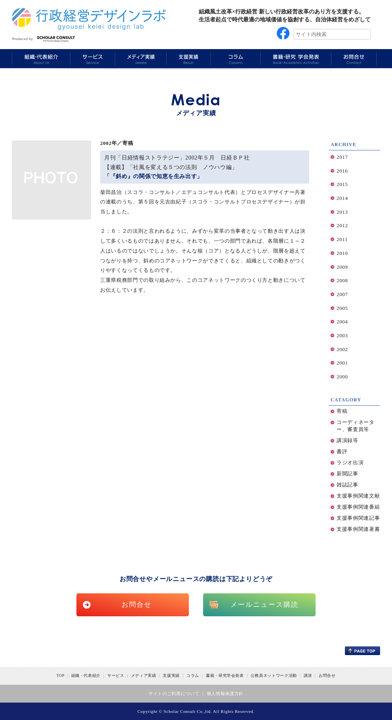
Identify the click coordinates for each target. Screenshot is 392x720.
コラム (192, 675)
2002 (342, 349)
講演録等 (347, 440)
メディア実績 (143, 675)
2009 (342, 267)
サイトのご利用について (173, 693)
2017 (342, 157)
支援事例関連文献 (358, 496)
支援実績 (171, 675)
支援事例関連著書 (358, 529)
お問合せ (137, 604)
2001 (342, 363)
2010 (342, 253)
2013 (342, 212)
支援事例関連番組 (358, 507)
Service (92, 58)
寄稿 (342, 411)
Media (140, 58)
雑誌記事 (347, 485)
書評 (342, 451)
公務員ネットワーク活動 (274, 675)
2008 (342, 280)
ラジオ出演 (350, 462)
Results (188, 58)
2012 (342, 225)
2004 (342, 322)
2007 (342, 294)
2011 (342, 239)
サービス (115, 675)
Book (295, 58)
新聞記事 (347, 474)
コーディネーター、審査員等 (356, 425)
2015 (342, 184)
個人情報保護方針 (225, 693)
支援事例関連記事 (358, 518)
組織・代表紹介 (86, 675)
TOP (60, 675)
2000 (342, 377)
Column (235, 58)
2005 (342, 308)
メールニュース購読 (264, 604)
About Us (41, 58)
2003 (342, 335)
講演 (308, 675)
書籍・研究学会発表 (225, 675)
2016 (342, 171)
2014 (342, 198)
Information (354, 58)
